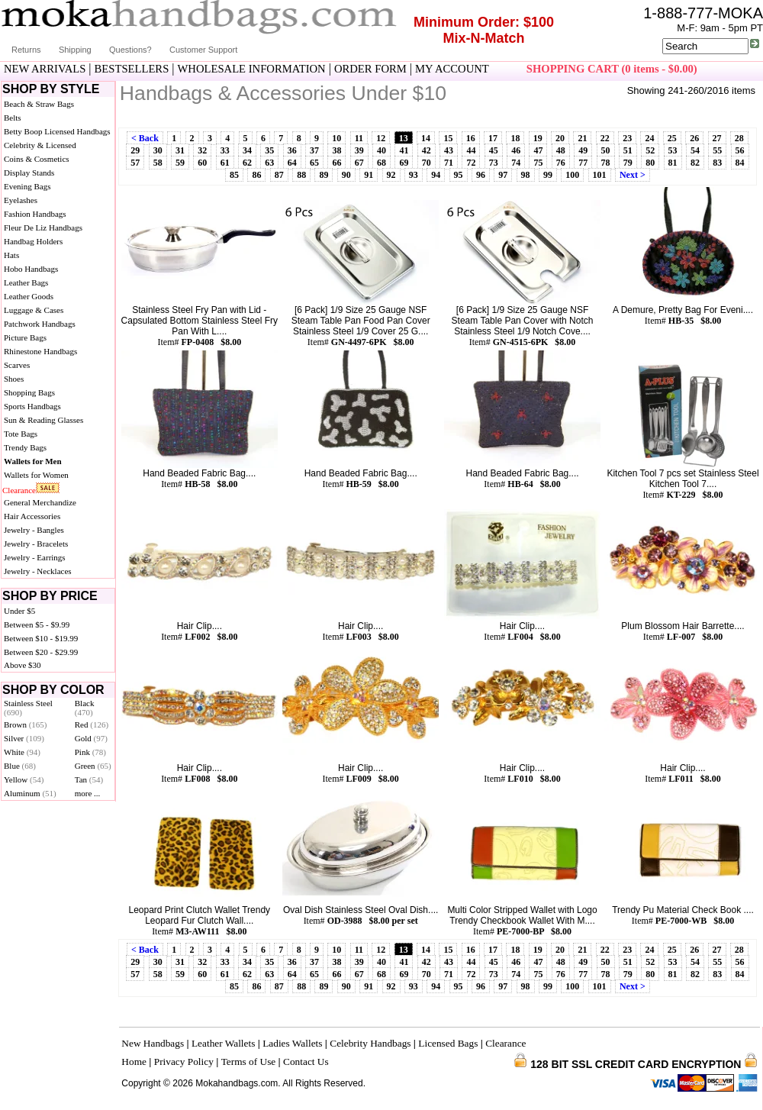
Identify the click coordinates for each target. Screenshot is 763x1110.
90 (346, 174)
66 (336, 162)
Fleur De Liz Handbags (43, 227)
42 (426, 150)
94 (435, 174)
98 (525, 174)
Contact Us (306, 1061)
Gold (91, 738)
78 (605, 162)
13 (403, 138)
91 (368, 174)
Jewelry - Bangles (34, 529)
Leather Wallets (223, 1043)
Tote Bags (20, 433)
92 (391, 174)
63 (269, 162)
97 (502, 174)
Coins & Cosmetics (36, 158)
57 (135, 162)
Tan (89, 779)
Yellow (23, 779)
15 (447, 138)
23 (627, 138)
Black (85, 708)
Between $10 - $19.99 (41, 638)
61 (225, 162)
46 (515, 150)
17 (492, 138)
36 (292, 150)
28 (739, 138)
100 (572, 174)
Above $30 (22, 665)
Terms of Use (248, 1061)
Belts (12, 117)
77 (583, 162)
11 (359, 138)
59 (180, 162)
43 (448, 150)
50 (605, 150)
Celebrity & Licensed (40, 145)
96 (480, 174)
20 (560, 138)
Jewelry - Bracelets (36, 543)
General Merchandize (40, 502)
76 (560, 162)
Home (133, 1061)
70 (426, 162)
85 (234, 174)
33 (225, 150)
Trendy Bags (25, 447)
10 (336, 138)
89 (323, 174)
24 (649, 138)
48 (560, 150)
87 (279, 174)
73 (493, 162)
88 (301, 174)
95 (458, 174)
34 (247, 150)
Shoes (14, 378)
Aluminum (30, 793)
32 (202, 150)
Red (91, 724)
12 (380, 138)
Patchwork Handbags (40, 323)
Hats (11, 255)
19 (537, 138)
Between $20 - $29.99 (41, 652)
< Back (145, 138)
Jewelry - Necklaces (38, 571)
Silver (24, 738)
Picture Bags (25, 337)
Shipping (75, 49)
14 (425, 138)
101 (600, 174)
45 (493, 150)
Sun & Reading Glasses (43, 419)
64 (292, 162)
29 (135, 150)
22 (605, 138)
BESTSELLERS (132, 69)
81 (673, 162)
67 (359, 162)
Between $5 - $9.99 (36, 624)
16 (470, 138)
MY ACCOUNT (452, 69)
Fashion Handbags (35, 213)
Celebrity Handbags (370, 1043)
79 (628, 162)
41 (403, 150)
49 (583, 150)
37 (314, 150)
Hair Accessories (32, 516)
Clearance (19, 490)
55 (717, 150)
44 (470, 150)
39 (359, 150)
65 (314, 162)
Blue (20, 765)
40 (381, 150)
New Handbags (152, 1043)
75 (537, 162)
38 (336, 150)
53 (673, 150)
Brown (25, 724)
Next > (632, 174)
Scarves (17, 364)
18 (515, 138)
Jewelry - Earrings (35, 557)
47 (537, 150)
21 (582, 138)
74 (515, 162)
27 (717, 138)
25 (672, 138)
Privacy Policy (184, 1061)
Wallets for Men (33, 461)
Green (93, 765)
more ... (88, 793)
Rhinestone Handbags (40, 351)
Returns (26, 49)
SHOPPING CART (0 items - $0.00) (611, 69)
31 (180, 150)
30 (158, 150)
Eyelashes (20, 200)
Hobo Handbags (31, 268)
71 (448, 162)
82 (695, 162)
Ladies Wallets (292, 1043)
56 (740, 150)
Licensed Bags (448, 1043)
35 (269, 150)
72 (470, 162)
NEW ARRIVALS (44, 69)
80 (650, 162)
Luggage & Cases (33, 310)
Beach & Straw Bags (39, 103)
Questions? (130, 49)
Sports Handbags (32, 406)
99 (547, 174)
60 (202, 162)
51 (628, 150)
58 (158, 162)
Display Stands (29, 172)
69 (403, 162)
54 (695, 150)
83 (717, 162)
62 (247, 162)
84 (740, 162)
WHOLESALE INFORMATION (252, 69)
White (22, 752)
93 (413, 174)
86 (256, 174)
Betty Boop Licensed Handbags (57, 131)
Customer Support (203, 49)
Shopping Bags (29, 392)
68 (381, 162)
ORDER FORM (370, 69)
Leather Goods (28, 296)
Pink (90, 752)
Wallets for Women (36, 474)
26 (694, 138)
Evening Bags (27, 186)
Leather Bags (26, 282)
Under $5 (19, 610)
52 (650, 150)
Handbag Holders (33, 241)
